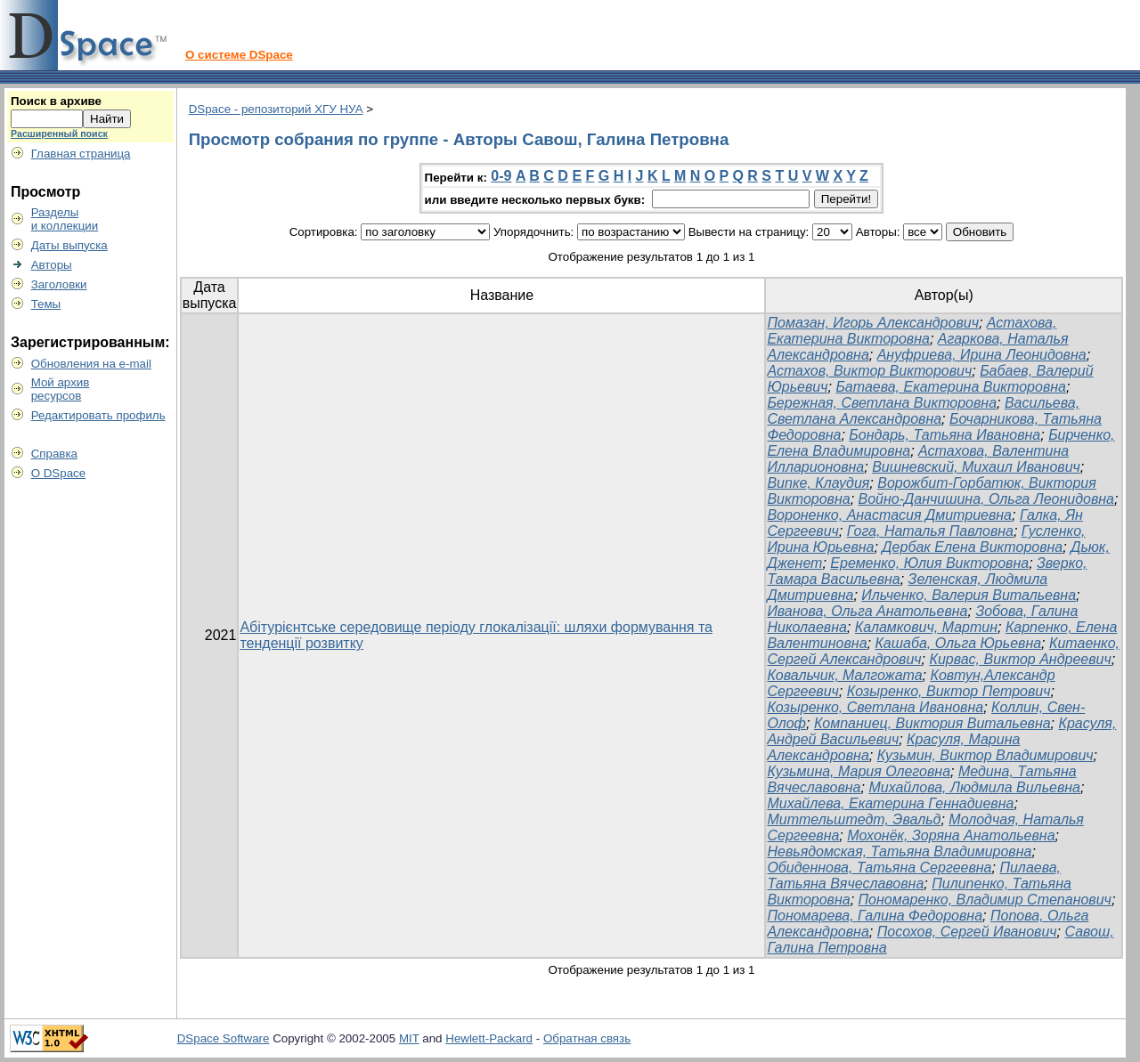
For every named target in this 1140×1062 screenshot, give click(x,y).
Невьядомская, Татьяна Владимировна (899, 851)
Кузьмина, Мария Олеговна (858, 771)
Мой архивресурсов (60, 389)
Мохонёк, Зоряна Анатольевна (950, 835)
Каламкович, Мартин (926, 627)
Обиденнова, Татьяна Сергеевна (879, 867)
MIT (409, 1038)
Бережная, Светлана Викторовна (882, 402)
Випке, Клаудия (818, 482)
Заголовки (59, 284)
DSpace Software (223, 1038)
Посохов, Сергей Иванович (967, 931)
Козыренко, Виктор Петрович (949, 691)
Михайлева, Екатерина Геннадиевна (890, 803)
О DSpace (58, 473)
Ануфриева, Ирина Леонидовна (982, 354)
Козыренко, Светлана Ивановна (875, 707)
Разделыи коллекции (65, 219)
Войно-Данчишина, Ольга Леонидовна (986, 499)
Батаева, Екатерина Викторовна (950, 386)
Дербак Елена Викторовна (972, 547)
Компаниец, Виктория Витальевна (932, 723)
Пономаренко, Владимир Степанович (985, 899)
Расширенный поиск (59, 133)
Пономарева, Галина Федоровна (874, 915)
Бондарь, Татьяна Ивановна (944, 434)
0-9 (501, 175)
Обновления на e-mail (91, 363)
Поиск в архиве (56, 101)
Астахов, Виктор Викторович (869, 370)
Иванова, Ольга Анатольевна (867, 611)
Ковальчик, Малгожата (844, 675)
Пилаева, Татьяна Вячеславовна (914, 875)
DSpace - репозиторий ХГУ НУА (276, 109)
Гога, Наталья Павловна (930, 531)
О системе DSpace (239, 54)
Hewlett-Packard (489, 1038)
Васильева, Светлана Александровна (923, 410)
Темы (46, 304)
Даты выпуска (69, 245)
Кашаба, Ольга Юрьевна (958, 643)
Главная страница (81, 153)
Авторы (51, 265)
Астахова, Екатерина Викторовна (911, 330)
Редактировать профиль (98, 415)
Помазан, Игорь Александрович (873, 322)
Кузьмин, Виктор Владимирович (985, 755)
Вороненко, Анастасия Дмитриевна (889, 515)
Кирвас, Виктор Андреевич (1020, 659)
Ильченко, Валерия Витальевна (968, 595)
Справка (54, 453)
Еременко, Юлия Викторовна (929, 563)
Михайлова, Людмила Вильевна (974, 787)
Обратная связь (587, 1038)
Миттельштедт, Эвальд (853, 819)
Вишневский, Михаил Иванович (976, 466)
